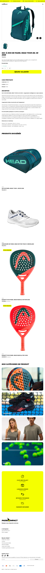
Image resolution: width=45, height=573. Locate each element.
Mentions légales (5, 544)
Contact (3, 541)
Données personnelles (6, 543)
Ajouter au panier (21, 72)
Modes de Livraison (6, 539)
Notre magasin (5, 532)
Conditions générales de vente (8, 547)
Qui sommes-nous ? (6, 530)
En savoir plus (5, 63)
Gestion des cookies (6, 546)
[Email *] (15, 559)
